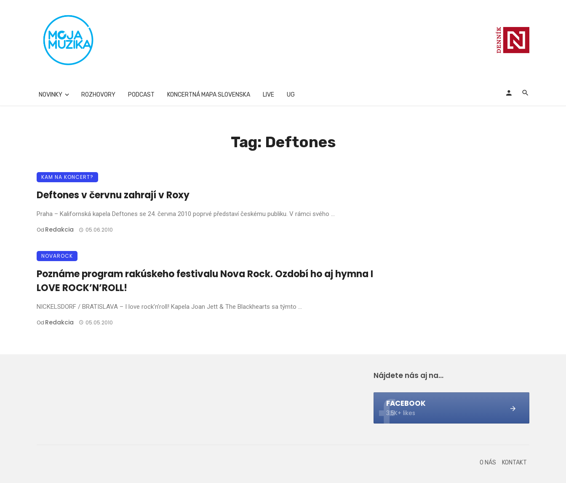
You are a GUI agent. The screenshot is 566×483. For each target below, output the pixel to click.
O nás (488, 462)
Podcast (141, 94)
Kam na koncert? (67, 177)
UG (291, 94)
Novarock (57, 255)
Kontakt (514, 462)
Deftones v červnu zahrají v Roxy (113, 195)
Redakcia (59, 229)
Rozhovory (98, 94)
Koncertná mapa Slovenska (208, 94)
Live (268, 94)
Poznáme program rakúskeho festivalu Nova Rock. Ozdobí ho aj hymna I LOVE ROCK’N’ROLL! (205, 280)
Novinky (50, 94)
